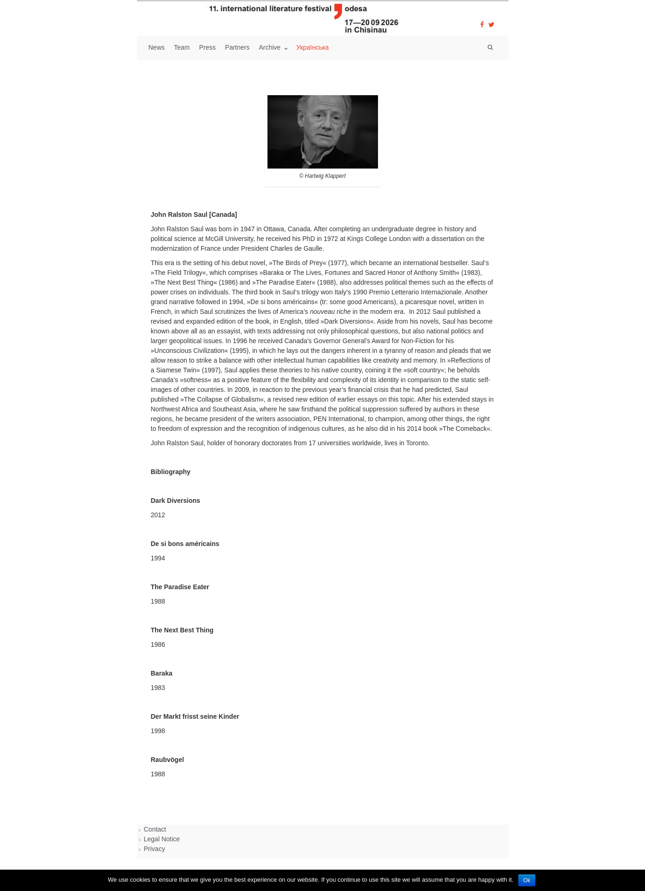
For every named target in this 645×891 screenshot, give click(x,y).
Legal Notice (162, 839)
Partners (237, 47)
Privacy (154, 848)
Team (182, 47)
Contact (155, 829)
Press (207, 47)
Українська (312, 47)
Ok (526, 880)
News (157, 47)
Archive (270, 47)
